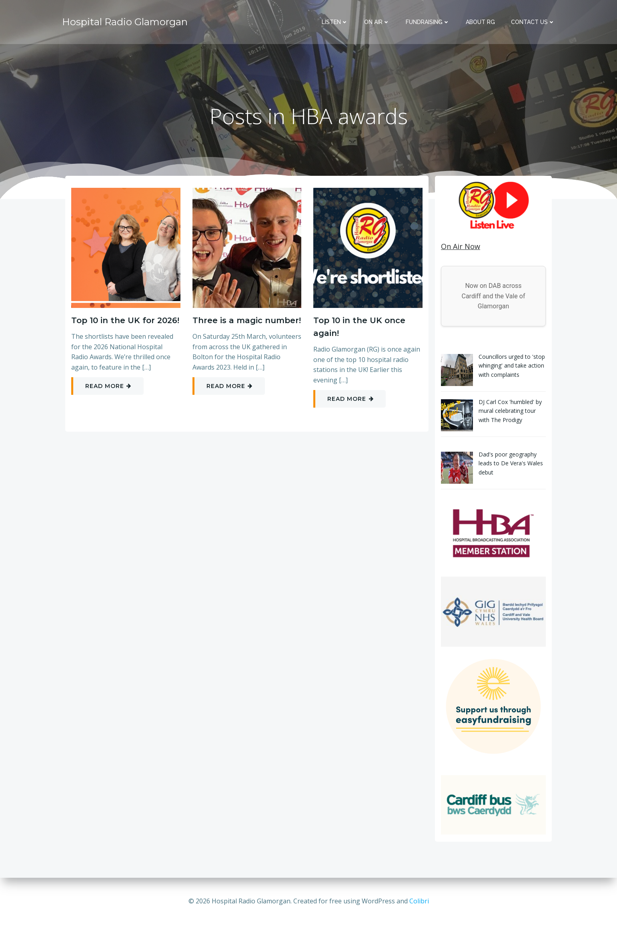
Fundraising (428, 22)
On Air (377, 22)
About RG (480, 22)
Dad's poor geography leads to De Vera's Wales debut (511, 463)
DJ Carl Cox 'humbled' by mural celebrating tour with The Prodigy (510, 411)
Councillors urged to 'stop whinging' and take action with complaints (512, 365)
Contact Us (533, 22)
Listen (335, 22)
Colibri (419, 901)
